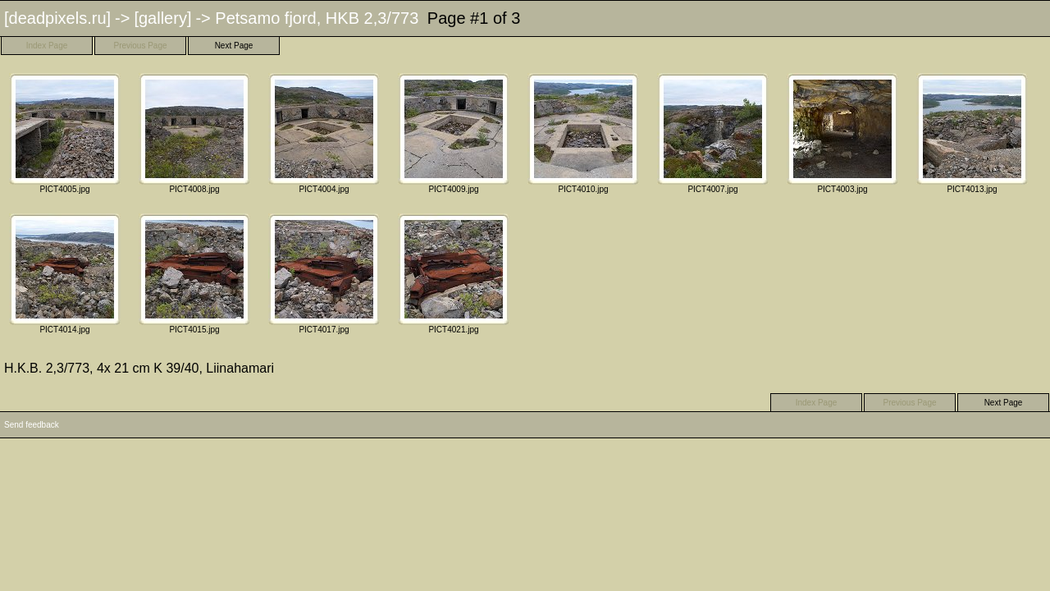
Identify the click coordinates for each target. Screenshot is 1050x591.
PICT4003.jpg (842, 133)
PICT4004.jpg (324, 133)
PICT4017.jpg (324, 273)
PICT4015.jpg (194, 273)
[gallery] (162, 18)
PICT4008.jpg (194, 133)
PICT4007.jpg (713, 133)
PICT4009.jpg (453, 133)
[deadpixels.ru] (57, 18)
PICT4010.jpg (583, 133)
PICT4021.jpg (453, 273)
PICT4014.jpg (65, 273)
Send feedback (31, 424)
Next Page (234, 45)
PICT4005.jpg (65, 133)
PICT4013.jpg (972, 133)
